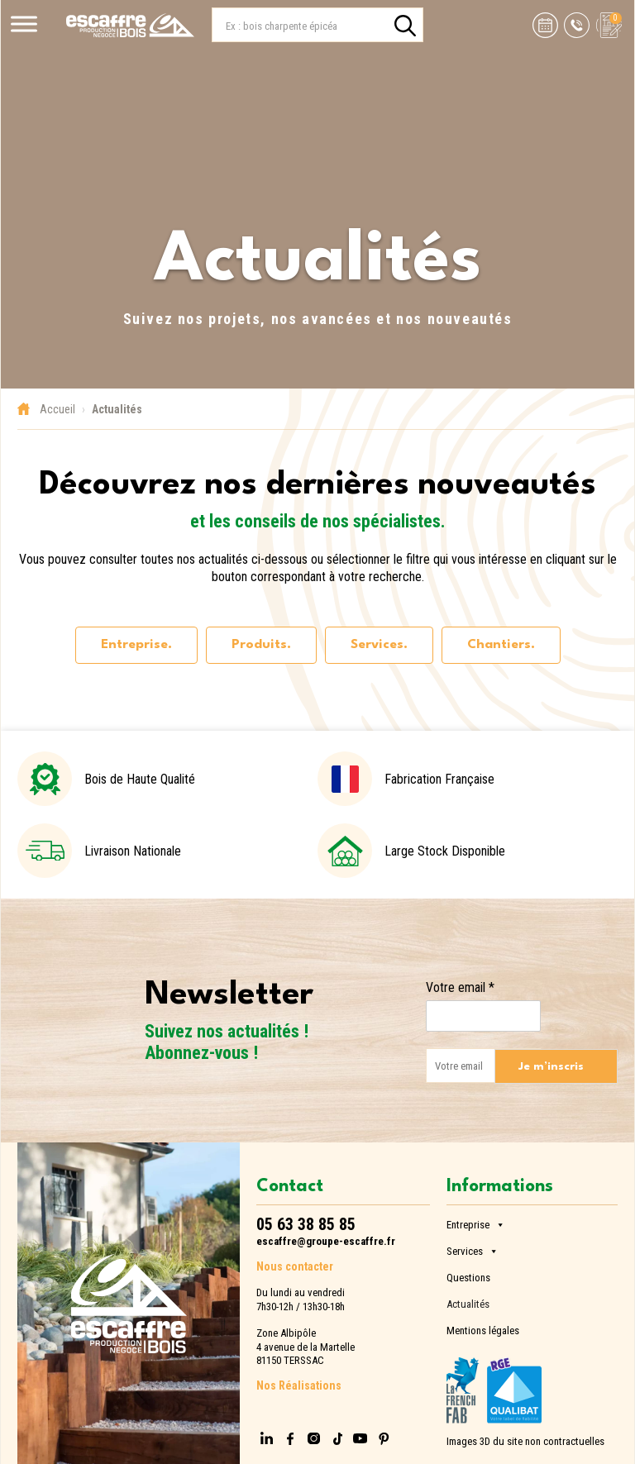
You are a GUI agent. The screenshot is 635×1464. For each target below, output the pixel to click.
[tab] (136, 646)
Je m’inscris (551, 1066)
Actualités (467, 1302)
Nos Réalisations (298, 1385)
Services (472, 1248)
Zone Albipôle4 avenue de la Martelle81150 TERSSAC (305, 1346)
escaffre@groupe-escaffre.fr (325, 1241)
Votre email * (460, 987)
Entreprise (475, 1222)
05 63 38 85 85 (306, 1224)
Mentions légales (482, 1328)
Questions (468, 1275)
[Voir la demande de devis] (606, 25)
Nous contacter (294, 1266)
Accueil (57, 409)
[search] (405, 25)
